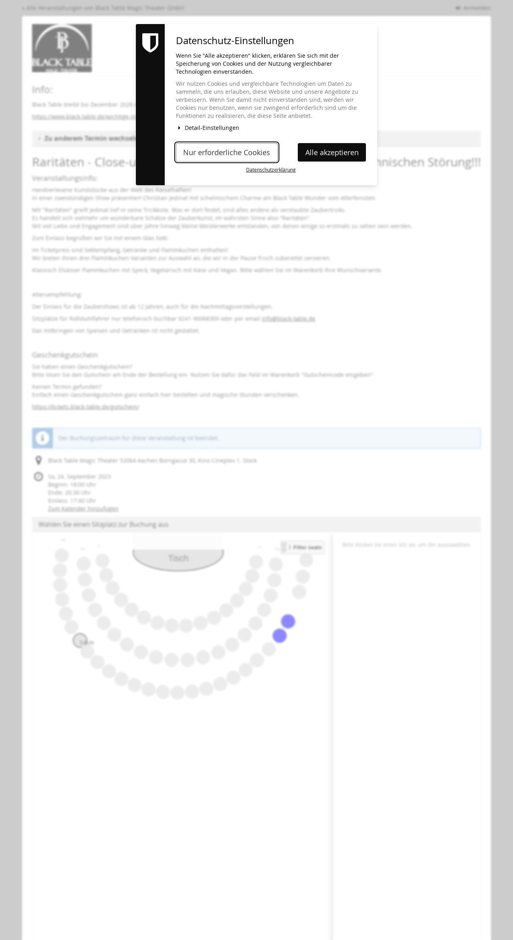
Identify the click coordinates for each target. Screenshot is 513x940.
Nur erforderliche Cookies (226, 152)
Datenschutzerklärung (271, 170)
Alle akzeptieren (332, 152)
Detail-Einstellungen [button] (207, 127)
